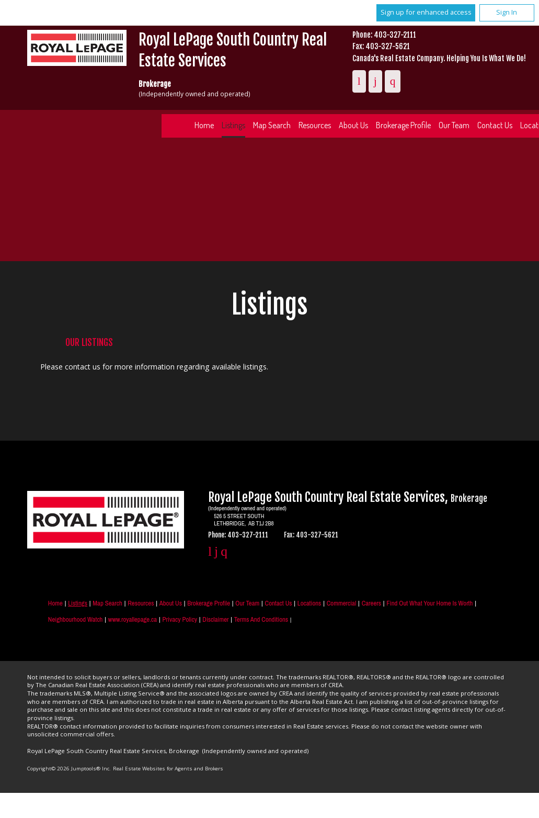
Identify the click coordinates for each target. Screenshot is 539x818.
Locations (309, 603)
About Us (353, 125)
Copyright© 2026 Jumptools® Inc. (69, 768)
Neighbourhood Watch (75, 619)
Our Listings (89, 342)
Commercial (342, 603)
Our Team (454, 125)
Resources (315, 125)
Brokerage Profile (403, 125)
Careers (371, 603)
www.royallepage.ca (132, 619)
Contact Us (278, 603)
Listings (233, 125)
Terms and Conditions (261, 619)
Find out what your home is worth (429, 603)
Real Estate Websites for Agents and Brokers (168, 768)
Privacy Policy (180, 619)
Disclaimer (215, 619)
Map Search (272, 125)
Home (204, 125)
